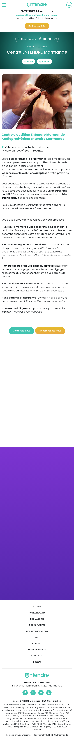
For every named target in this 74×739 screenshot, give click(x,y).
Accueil (37, 607)
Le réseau (37, 662)
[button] (3, 151)
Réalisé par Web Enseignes (18, 735)
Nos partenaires (37, 613)
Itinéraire (28, 61)
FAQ (37, 637)
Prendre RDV (37, 26)
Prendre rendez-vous (50, 330)
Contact (37, 644)
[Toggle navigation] (4, 5)
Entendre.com (37, 656)
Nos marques (37, 619)
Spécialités (44, 61)
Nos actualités (37, 625)
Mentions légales (37, 650)
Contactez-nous (21, 330)
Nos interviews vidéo (37, 631)
